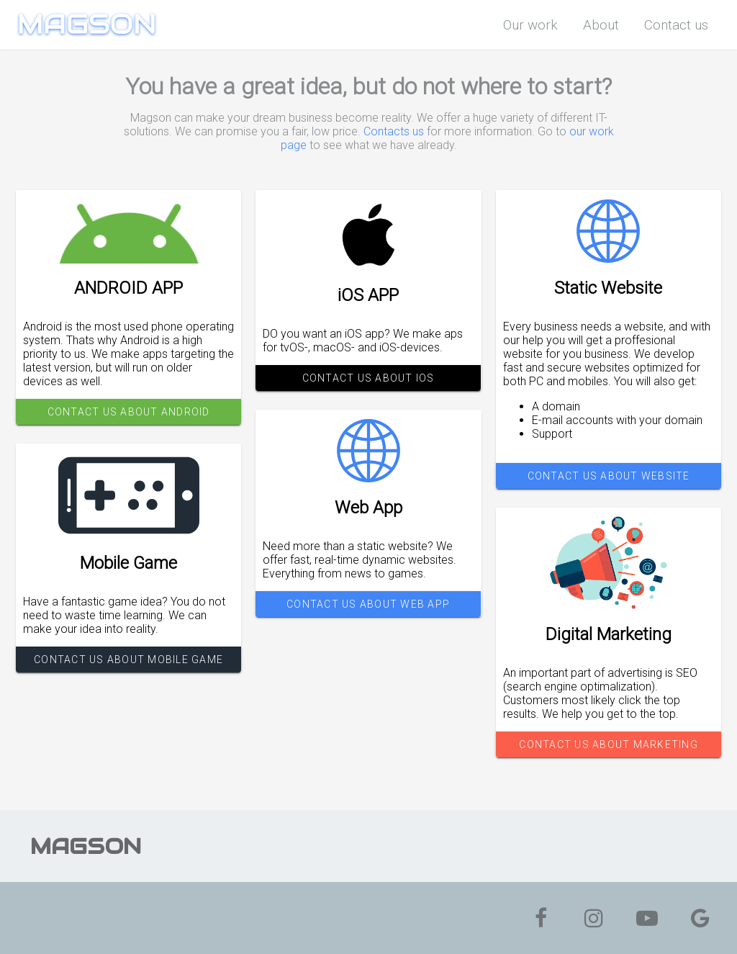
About (601, 25)
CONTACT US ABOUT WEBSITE (608, 476)
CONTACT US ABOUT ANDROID (129, 412)
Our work (530, 25)
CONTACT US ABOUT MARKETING (608, 744)
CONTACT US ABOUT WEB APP (368, 604)
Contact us (676, 25)
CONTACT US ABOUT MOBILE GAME (128, 659)
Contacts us (393, 131)
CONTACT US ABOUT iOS (368, 378)
